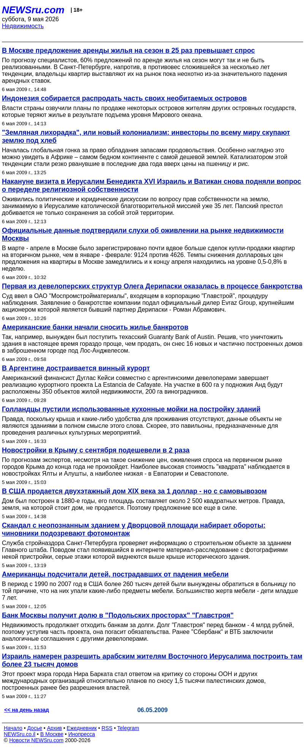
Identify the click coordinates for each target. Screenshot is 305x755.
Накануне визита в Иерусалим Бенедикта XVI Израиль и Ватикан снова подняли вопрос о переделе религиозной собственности (151, 185)
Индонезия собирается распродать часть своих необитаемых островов (124, 98)
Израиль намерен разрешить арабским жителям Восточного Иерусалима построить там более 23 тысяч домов (152, 660)
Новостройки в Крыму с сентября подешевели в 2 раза (96, 450)
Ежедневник (82, 728)
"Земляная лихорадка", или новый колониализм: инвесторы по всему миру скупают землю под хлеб (146, 136)
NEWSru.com (33, 10)
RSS (106, 728)
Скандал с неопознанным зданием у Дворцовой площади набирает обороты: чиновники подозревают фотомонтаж (133, 529)
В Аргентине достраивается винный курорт (76, 368)
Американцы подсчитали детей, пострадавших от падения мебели (115, 574)
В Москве (51, 734)
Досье (34, 728)
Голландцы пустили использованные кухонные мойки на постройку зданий (131, 409)
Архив (54, 728)
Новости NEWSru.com (36, 740)
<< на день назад (26, 710)
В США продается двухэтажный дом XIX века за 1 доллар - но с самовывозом (134, 491)
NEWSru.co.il (19, 734)
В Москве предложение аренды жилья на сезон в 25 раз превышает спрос (128, 50)
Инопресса (81, 734)
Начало (13, 728)
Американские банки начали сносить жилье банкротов (95, 327)
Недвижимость (23, 26)
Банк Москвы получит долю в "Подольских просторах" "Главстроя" (118, 615)
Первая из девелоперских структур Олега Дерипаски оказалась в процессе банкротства (152, 286)
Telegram (128, 728)
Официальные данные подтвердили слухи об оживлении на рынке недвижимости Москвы (143, 234)
